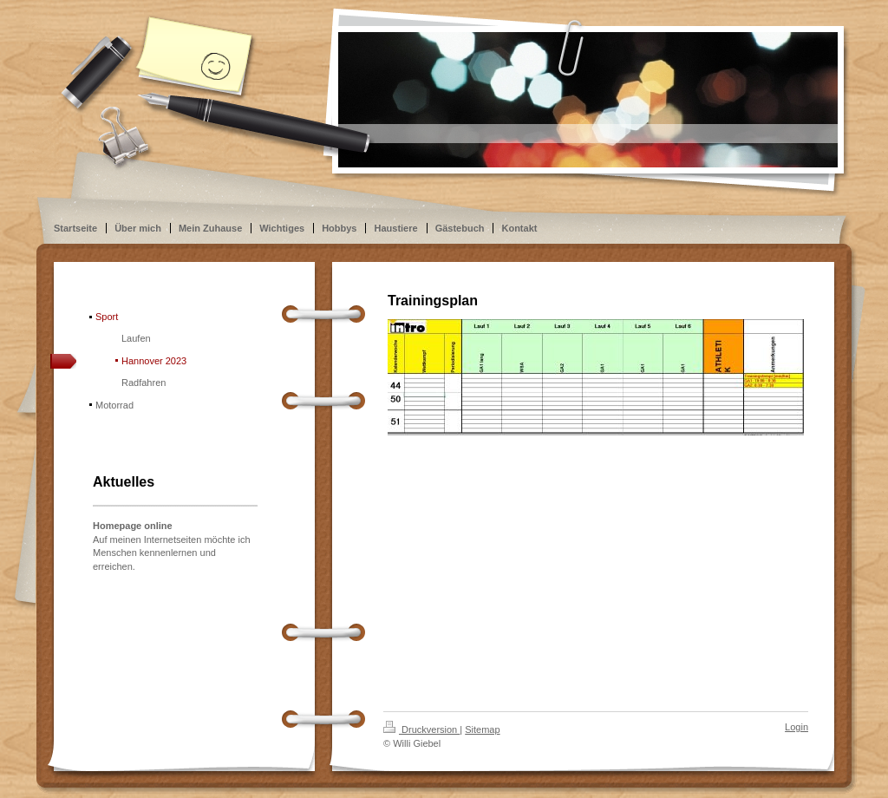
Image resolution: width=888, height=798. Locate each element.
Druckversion (421, 729)
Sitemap (482, 729)
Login (796, 727)
